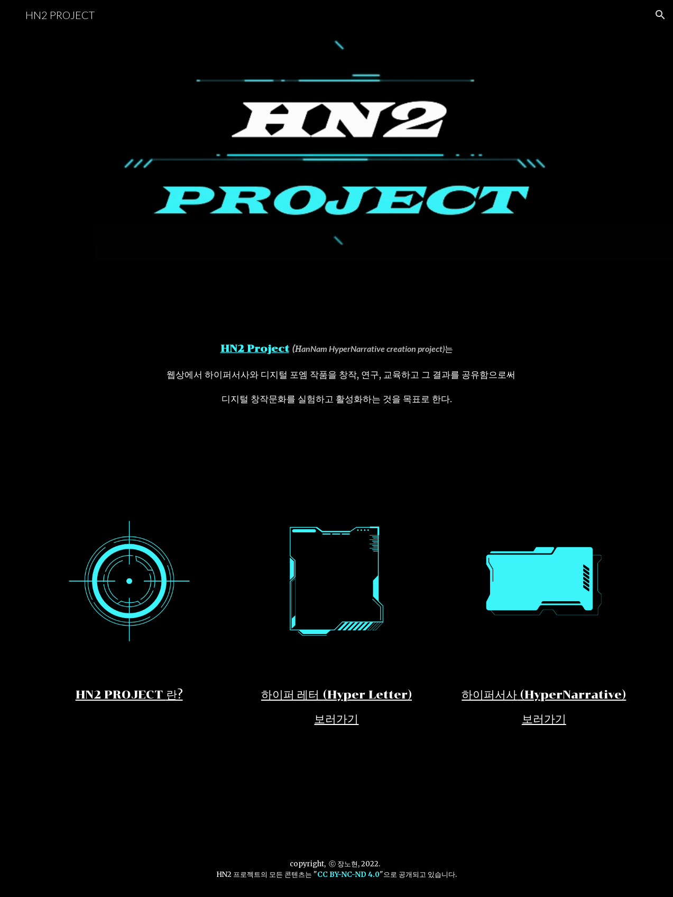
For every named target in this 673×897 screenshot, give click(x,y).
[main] (336, 373)
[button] (660, 15)
